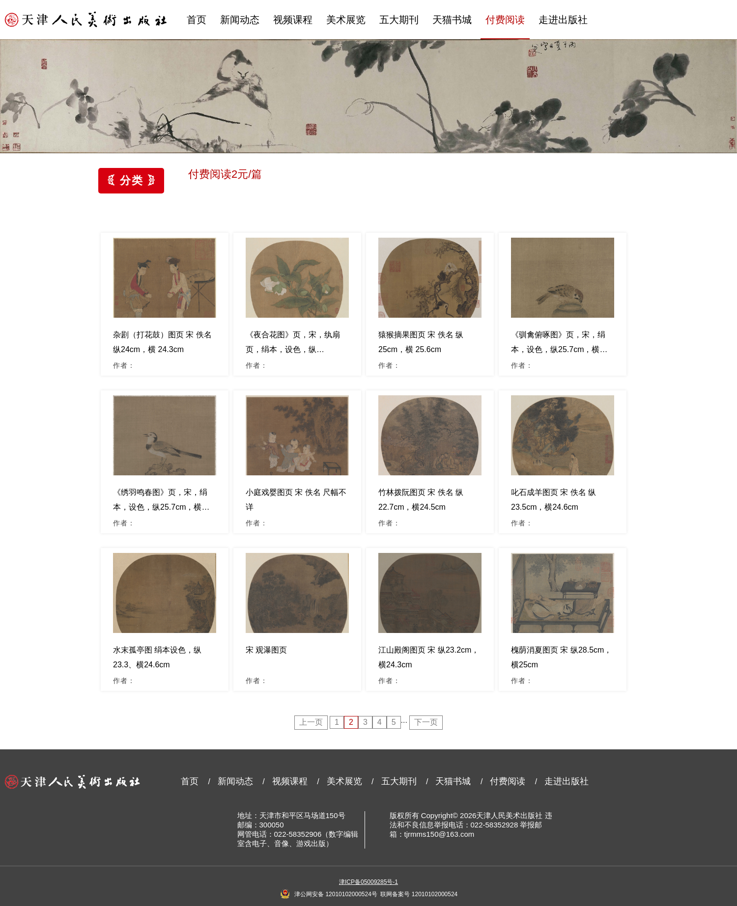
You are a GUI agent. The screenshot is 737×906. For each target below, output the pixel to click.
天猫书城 (452, 19)
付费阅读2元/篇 (225, 174)
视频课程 (292, 19)
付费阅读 (505, 19)
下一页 (426, 722)
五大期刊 (399, 19)
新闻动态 (239, 19)
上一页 (311, 722)
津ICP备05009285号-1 (368, 882)
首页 (196, 19)
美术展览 (346, 19)
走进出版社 (563, 19)
